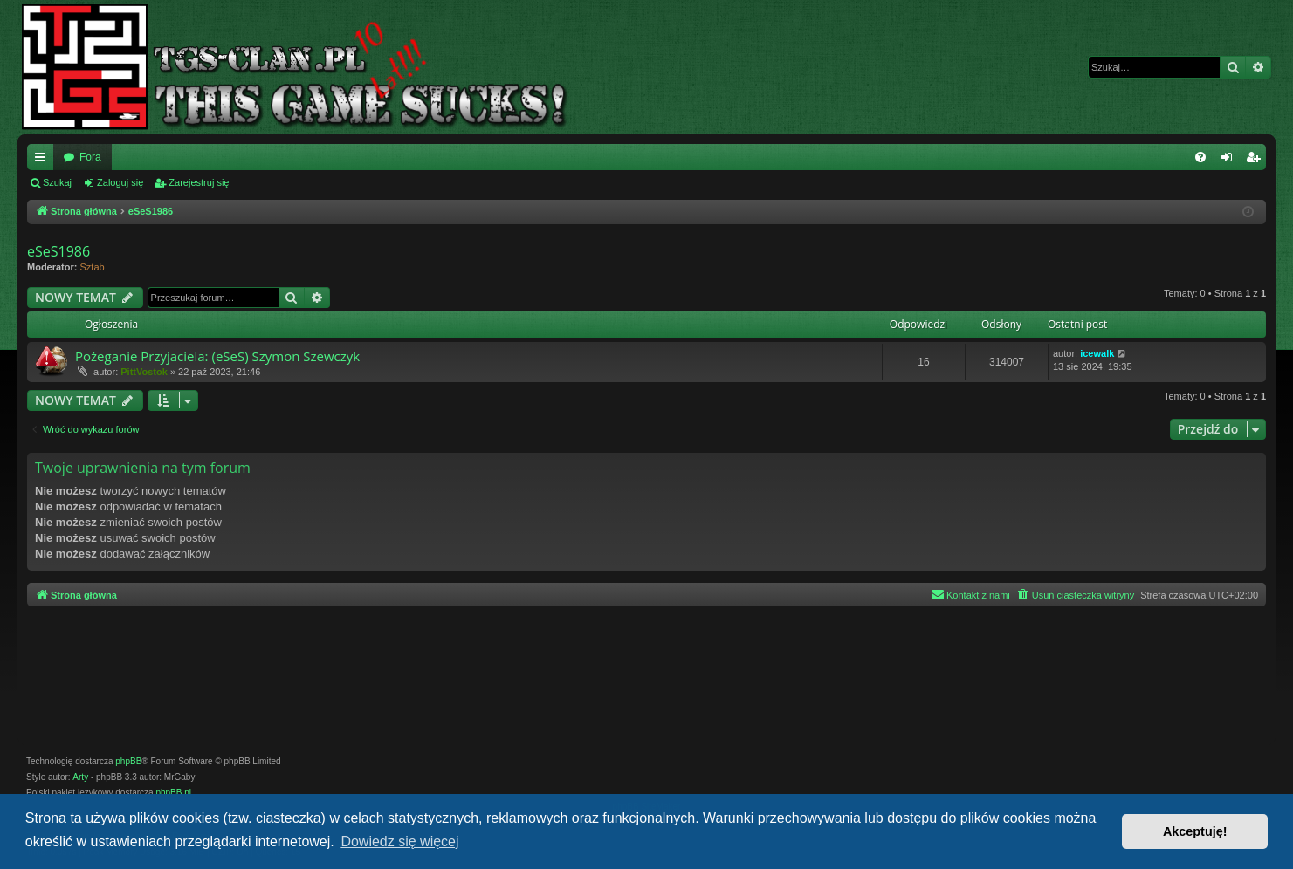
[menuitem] (1200, 157)
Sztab (92, 267)
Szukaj (57, 182)
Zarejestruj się (199, 182)
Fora (90, 157)
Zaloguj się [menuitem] (1230, 160)
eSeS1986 (58, 251)
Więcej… (43, 160)
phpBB (128, 761)
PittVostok (144, 371)
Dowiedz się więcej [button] (399, 841)
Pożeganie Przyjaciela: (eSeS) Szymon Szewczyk (217, 356)
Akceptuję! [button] (1195, 831)
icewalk (1097, 353)
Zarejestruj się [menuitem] (1256, 160)
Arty (80, 777)
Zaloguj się (120, 182)
